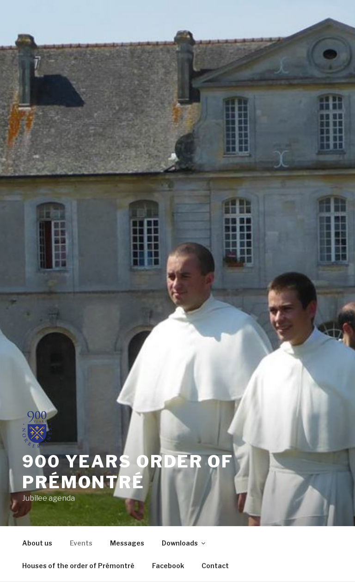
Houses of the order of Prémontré (78, 566)
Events (81, 543)
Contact (215, 566)
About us (37, 543)
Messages (127, 543)
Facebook (168, 566)
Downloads (184, 543)
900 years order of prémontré (127, 471)
